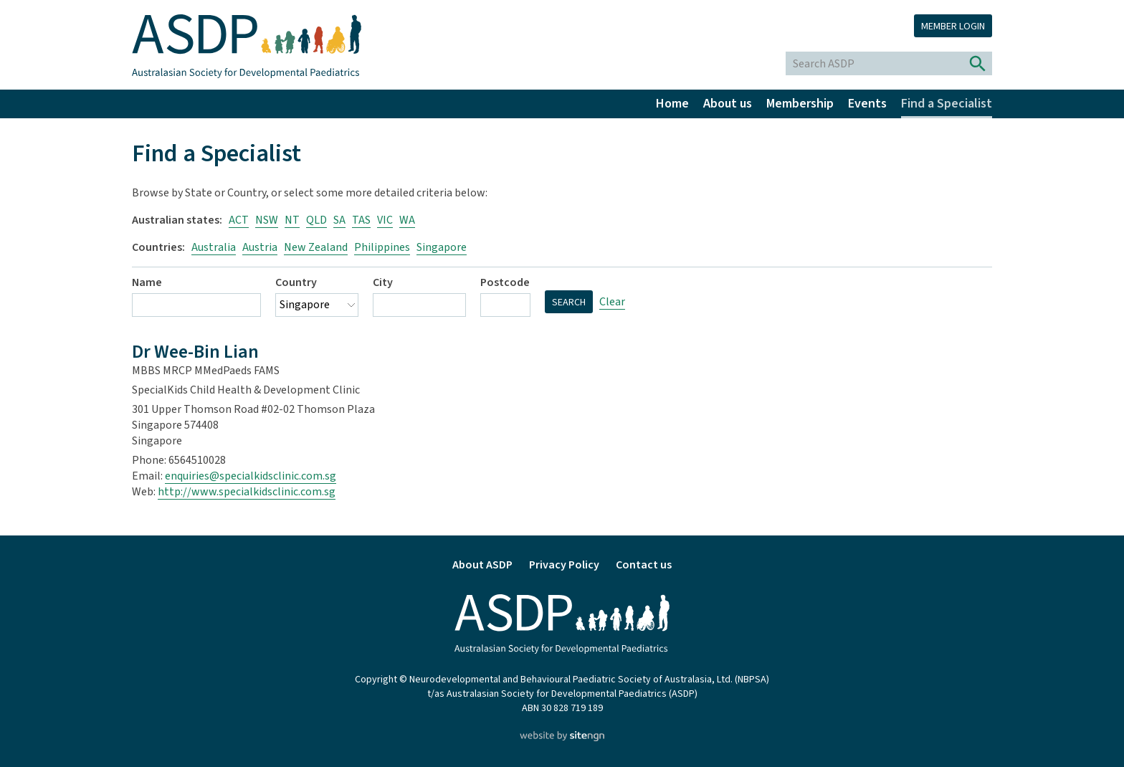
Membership (800, 104)
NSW (266, 220)
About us (727, 104)
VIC (385, 220)
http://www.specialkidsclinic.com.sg (246, 492)
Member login (953, 26)
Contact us (644, 565)
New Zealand (316, 247)
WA (407, 220)
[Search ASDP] (875, 63)
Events (867, 104)
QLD (316, 220)
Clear (612, 302)
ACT (239, 220)
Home (672, 104)
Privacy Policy (564, 565)
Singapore (441, 247)
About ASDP (482, 565)
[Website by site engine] (562, 737)
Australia (213, 247)
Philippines (382, 247)
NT (292, 220)
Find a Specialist (946, 104)
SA (339, 220)
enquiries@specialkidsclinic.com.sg (250, 476)
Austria (259, 247)
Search (569, 302)
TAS (361, 220)
